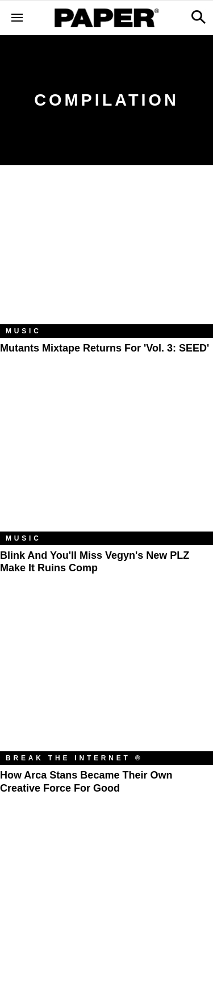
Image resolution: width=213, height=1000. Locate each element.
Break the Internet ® (74, 758)
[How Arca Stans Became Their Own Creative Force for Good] (106, 680)
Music (23, 331)
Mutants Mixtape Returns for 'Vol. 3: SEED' (104, 348)
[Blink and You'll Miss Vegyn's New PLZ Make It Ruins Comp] (106, 461)
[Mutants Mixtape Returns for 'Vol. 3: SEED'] (106, 253)
